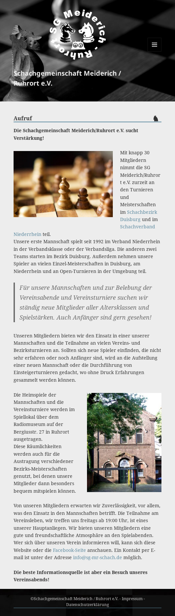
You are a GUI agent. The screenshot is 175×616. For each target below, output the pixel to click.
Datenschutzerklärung (87, 604)
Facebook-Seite (69, 550)
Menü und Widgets (154, 51)
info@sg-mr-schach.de (97, 557)
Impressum (132, 598)
